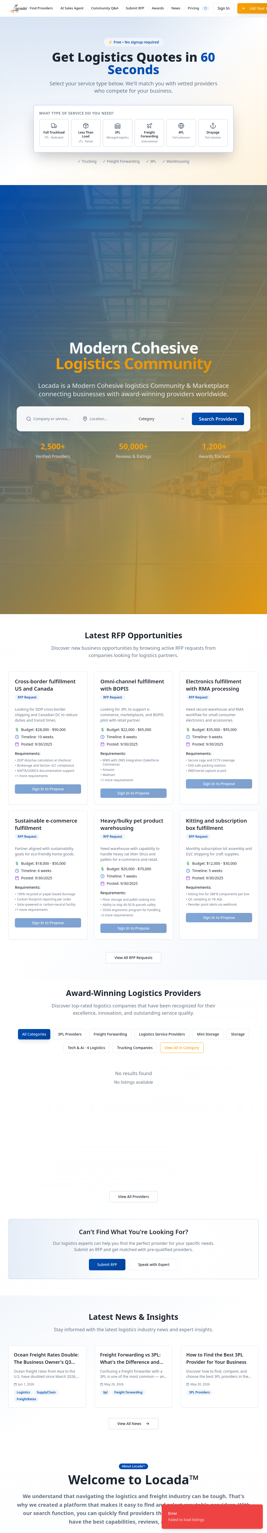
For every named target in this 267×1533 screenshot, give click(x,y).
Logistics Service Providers (162, 1034)
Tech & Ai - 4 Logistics (86, 1047)
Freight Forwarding (110, 1034)
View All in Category (182, 1047)
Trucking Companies (135, 1047)
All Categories (34, 1034)
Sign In (223, 8)
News (175, 8)
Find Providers (41, 8)
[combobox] (162, 419)
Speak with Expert (153, 1264)
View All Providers (133, 1196)
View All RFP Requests (133, 957)
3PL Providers (70, 1034)
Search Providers (218, 419)
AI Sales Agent (72, 8)
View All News (133, 1423)
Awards (158, 8)
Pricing (193, 8)
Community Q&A (104, 8)
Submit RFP (135, 8)
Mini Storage (208, 1034)
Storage (238, 1034)
